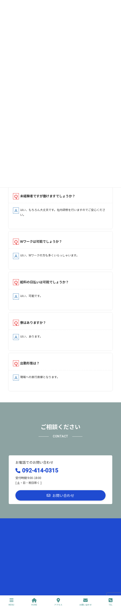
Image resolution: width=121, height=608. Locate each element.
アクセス (58, 602)
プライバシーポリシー (21, 522)
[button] (60, 495)
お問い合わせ (16, 537)
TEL (110, 602)
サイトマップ (16, 529)
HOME (34, 602)
